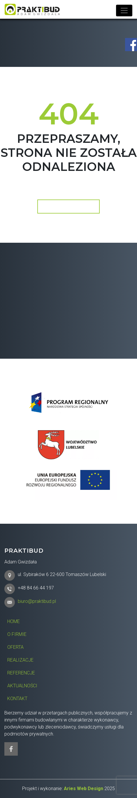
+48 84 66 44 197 (36, 588)
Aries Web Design (83, 788)
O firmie (17, 634)
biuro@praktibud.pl (37, 601)
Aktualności (22, 685)
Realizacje (20, 660)
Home (13, 621)
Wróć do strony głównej (68, 206)
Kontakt (17, 698)
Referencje (21, 673)
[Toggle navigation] (124, 10)
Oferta (15, 647)
